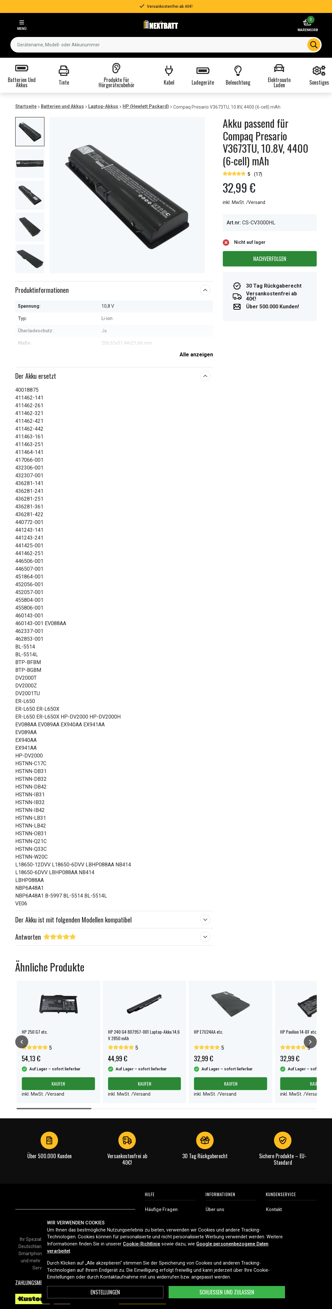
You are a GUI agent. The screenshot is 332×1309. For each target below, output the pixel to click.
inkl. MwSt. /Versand (244, 202)
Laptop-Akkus (103, 106)
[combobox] (166, 45)
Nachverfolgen (269, 259)
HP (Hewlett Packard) (146, 106)
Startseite (26, 106)
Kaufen (58, 1083)
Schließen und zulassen (226, 1292)
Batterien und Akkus (62, 106)
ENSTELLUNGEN (105, 1292)
